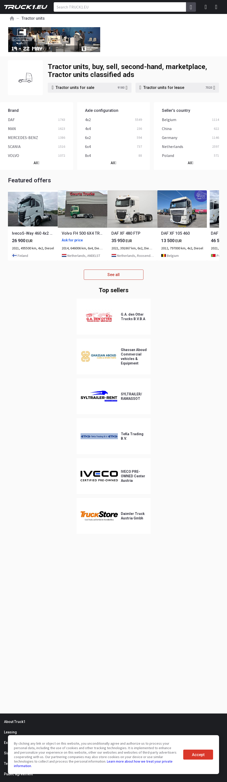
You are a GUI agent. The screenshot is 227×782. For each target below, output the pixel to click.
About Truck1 (14, 722)
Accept (198, 754)
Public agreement (18, 774)
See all (113, 274)
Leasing (10, 732)
